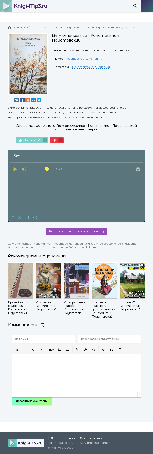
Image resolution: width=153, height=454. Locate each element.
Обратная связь (91, 438)
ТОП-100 (54, 438)
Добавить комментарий (32, 401)
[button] (16, 350)
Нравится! (33, 140)
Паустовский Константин (84, 58)
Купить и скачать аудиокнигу (76, 231)
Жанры (70, 438)
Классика (103, 66)
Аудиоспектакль (82, 66)
